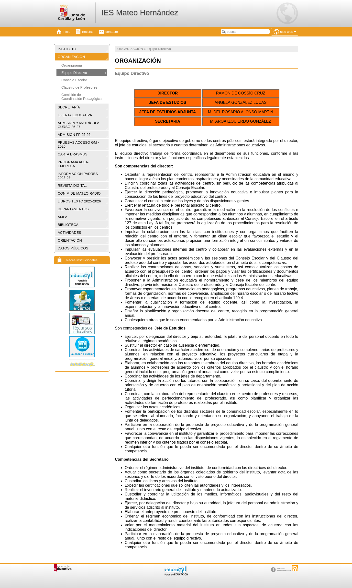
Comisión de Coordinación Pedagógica (81, 97)
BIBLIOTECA (68, 225)
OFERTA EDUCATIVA (75, 115)
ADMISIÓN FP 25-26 (74, 135)
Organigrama (71, 65)
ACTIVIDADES (69, 233)
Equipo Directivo (74, 73)
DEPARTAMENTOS (73, 209)
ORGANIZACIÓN (71, 57)
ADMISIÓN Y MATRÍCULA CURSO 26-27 (78, 125)
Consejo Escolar (74, 80)
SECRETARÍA (69, 107)
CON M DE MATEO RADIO (79, 193)
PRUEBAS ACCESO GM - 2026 (78, 144)
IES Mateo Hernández (139, 12)
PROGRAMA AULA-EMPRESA (73, 164)
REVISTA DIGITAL (72, 186)
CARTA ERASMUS (73, 154)
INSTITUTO (67, 49)
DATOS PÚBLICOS (73, 248)
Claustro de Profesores (79, 87)
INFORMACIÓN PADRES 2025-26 (78, 176)
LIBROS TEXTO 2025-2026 (79, 201)
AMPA (62, 217)
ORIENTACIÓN (70, 240)
